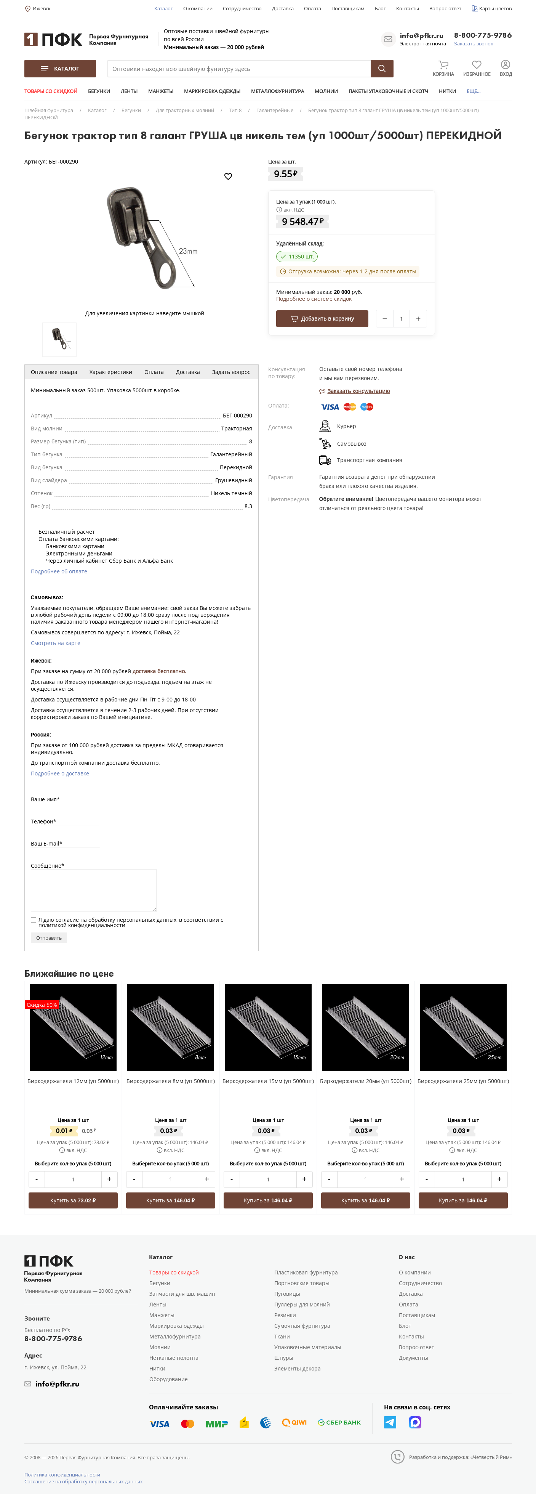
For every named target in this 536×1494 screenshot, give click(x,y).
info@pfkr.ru (421, 35)
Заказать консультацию (354, 391)
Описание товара (54, 372)
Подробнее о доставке (60, 773)
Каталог (163, 8)
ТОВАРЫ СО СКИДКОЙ (50, 91)
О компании (198, 8)
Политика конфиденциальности (62, 1474)
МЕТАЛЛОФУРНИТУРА (277, 91)
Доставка (283, 8)
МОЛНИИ (326, 91)
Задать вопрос (231, 372)
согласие (67, 919)
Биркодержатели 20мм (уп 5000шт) (365, 1081)
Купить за (73, 1200)
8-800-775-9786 (483, 36)
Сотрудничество (242, 8)
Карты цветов (495, 8)
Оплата (312, 8)
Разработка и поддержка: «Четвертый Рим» (460, 1457)
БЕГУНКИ (99, 91)
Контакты (407, 8)
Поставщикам (348, 8)
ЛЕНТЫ (129, 91)
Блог (380, 8)
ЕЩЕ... (473, 91)
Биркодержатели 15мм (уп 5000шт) (268, 1081)
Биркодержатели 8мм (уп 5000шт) (170, 1081)
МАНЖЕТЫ (160, 91)
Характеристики (111, 372)
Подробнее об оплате (59, 571)
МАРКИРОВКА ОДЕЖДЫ (212, 91)
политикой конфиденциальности (81, 925)
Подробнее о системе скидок (314, 298)
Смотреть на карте (55, 643)
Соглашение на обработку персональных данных (83, 1481)
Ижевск (42, 8)
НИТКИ (447, 91)
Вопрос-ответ (445, 8)
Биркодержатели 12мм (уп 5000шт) (73, 1081)
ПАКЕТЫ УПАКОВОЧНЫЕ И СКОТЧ (388, 91)
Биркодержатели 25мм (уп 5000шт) (463, 1081)
